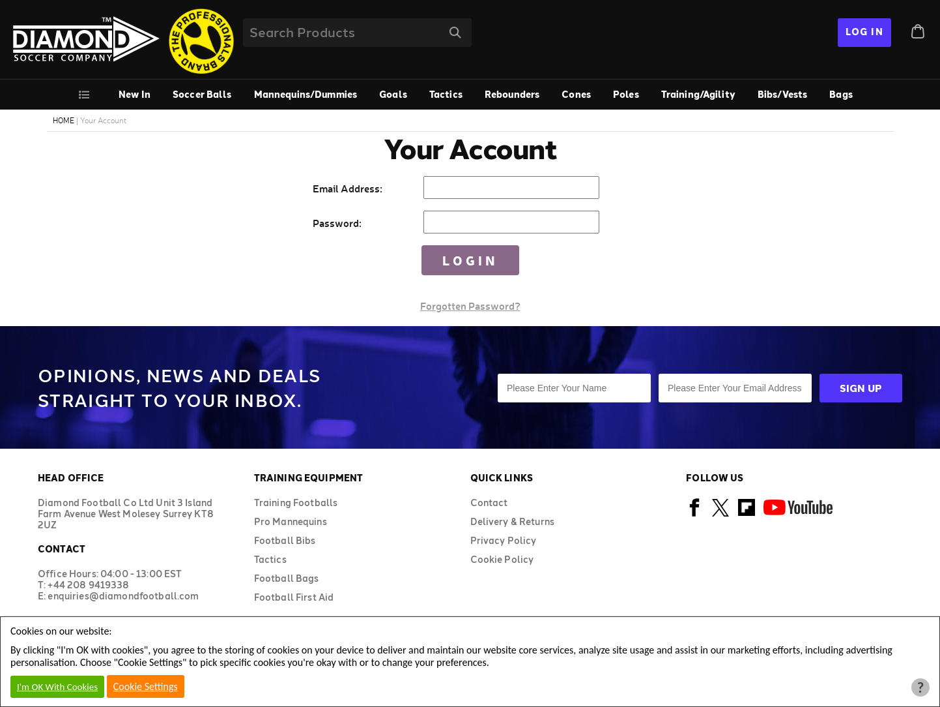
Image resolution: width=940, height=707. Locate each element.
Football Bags (286, 578)
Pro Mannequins (290, 521)
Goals (393, 94)
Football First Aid (294, 597)
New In (134, 94)
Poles (626, 94)
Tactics (446, 94)
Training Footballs (296, 502)
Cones (576, 94)
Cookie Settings (145, 686)
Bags (841, 94)
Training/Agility (698, 94)
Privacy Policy (503, 540)
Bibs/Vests (782, 94)
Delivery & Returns (512, 521)
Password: (337, 223)
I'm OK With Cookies (57, 687)
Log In (864, 31)
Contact (489, 502)
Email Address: (347, 188)
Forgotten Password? (470, 305)
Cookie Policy (502, 559)
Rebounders (512, 94)
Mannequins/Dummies (306, 94)
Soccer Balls (202, 94)
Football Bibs (285, 540)
